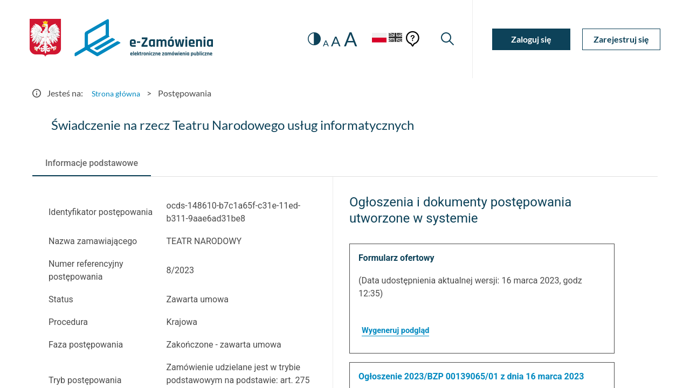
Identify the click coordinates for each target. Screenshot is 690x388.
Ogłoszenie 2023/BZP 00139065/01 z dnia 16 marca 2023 (471, 376)
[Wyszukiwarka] (446, 39)
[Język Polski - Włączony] (369, 39)
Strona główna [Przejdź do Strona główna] (119, 93)
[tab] (91, 163)
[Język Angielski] (392, 39)
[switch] (303, 39)
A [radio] (316, 43)
